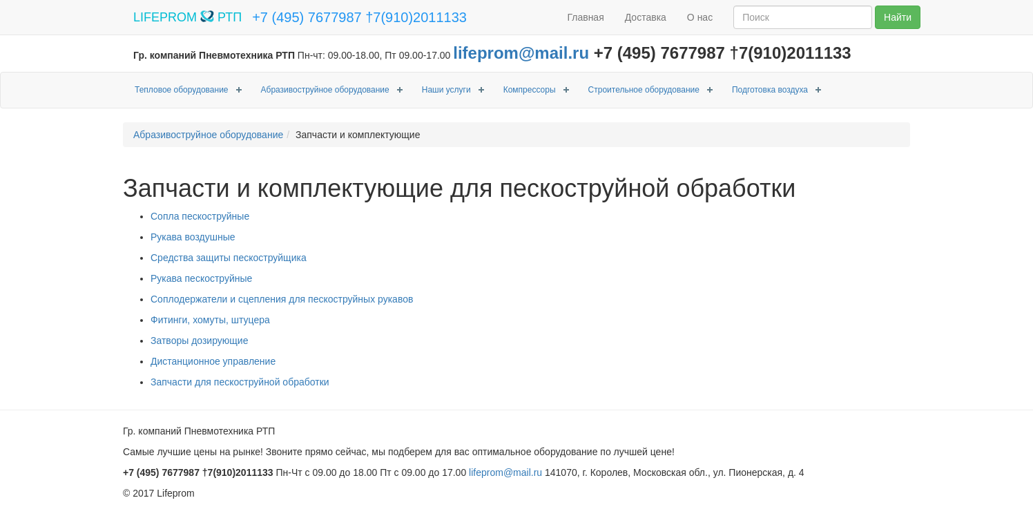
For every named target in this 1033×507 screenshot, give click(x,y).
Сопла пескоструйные (200, 216)
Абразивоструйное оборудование (325, 90)
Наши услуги (446, 90)
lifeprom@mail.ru (521, 53)
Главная (585, 17)
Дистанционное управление (213, 361)
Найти (897, 17)
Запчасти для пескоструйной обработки (240, 382)
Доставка (645, 17)
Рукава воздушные (193, 236)
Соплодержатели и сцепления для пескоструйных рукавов (282, 299)
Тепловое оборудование (182, 90)
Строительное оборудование (643, 90)
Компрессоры (529, 90)
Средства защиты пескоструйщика (229, 257)
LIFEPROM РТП (187, 17)
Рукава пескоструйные (201, 278)
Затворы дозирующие (199, 340)
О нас (700, 17)
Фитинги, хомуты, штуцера (210, 319)
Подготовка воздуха (770, 90)
